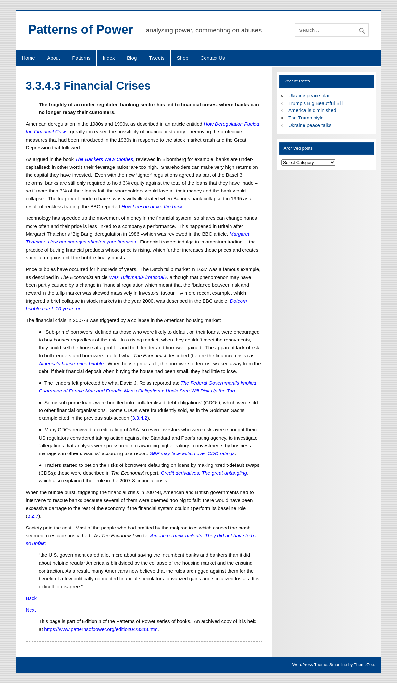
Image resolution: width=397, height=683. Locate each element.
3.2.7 (32, 516)
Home (28, 58)
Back (31, 598)
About (53, 58)
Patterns (81, 58)
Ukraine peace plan (309, 95)
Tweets (157, 58)
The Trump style (306, 117)
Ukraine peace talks (309, 125)
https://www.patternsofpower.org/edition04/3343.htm (101, 629)
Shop (182, 58)
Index (109, 58)
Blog (132, 58)
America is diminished (312, 110)
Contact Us (212, 58)
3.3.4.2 (139, 418)
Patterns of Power (80, 29)
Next (31, 610)
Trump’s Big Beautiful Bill (315, 103)
